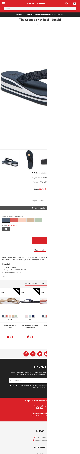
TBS (47, 200)
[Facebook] (26, 354)
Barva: (12, 216)
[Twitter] (39, 354)
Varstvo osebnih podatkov (54, 374)
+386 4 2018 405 (41, 437)
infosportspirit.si (41, 440)
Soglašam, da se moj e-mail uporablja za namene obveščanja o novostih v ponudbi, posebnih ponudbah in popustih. (41, 386)
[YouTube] (46, 354)
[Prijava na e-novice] (68, 380)
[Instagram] (33, 354)
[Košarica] (74, 3)
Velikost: (9, 225)
